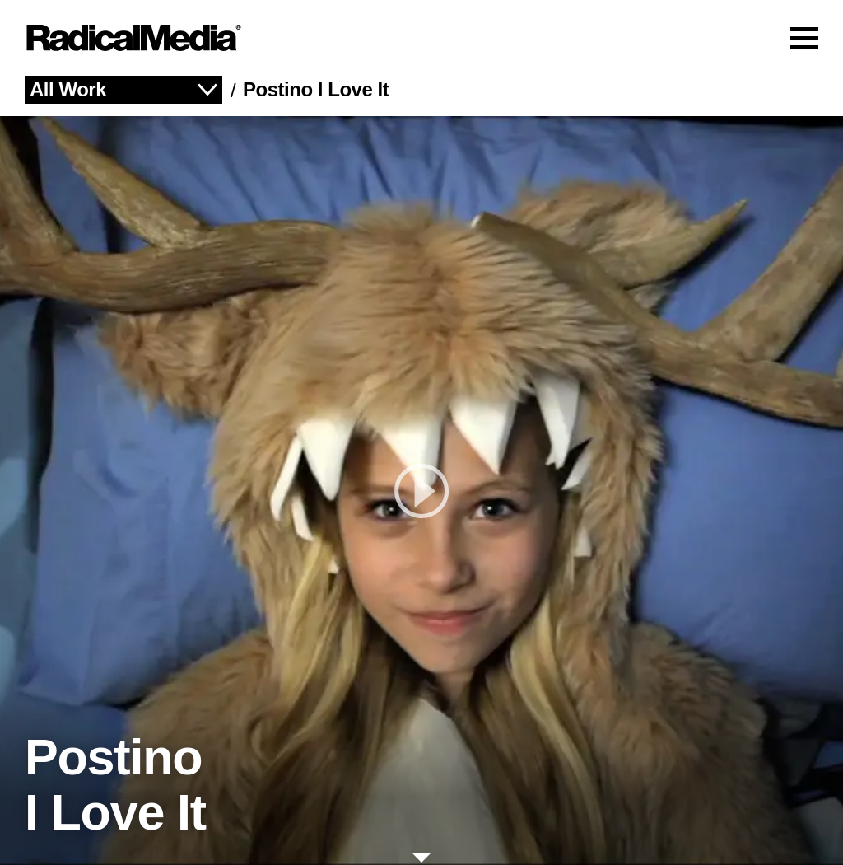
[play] (421, 490)
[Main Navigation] (421, 38)
